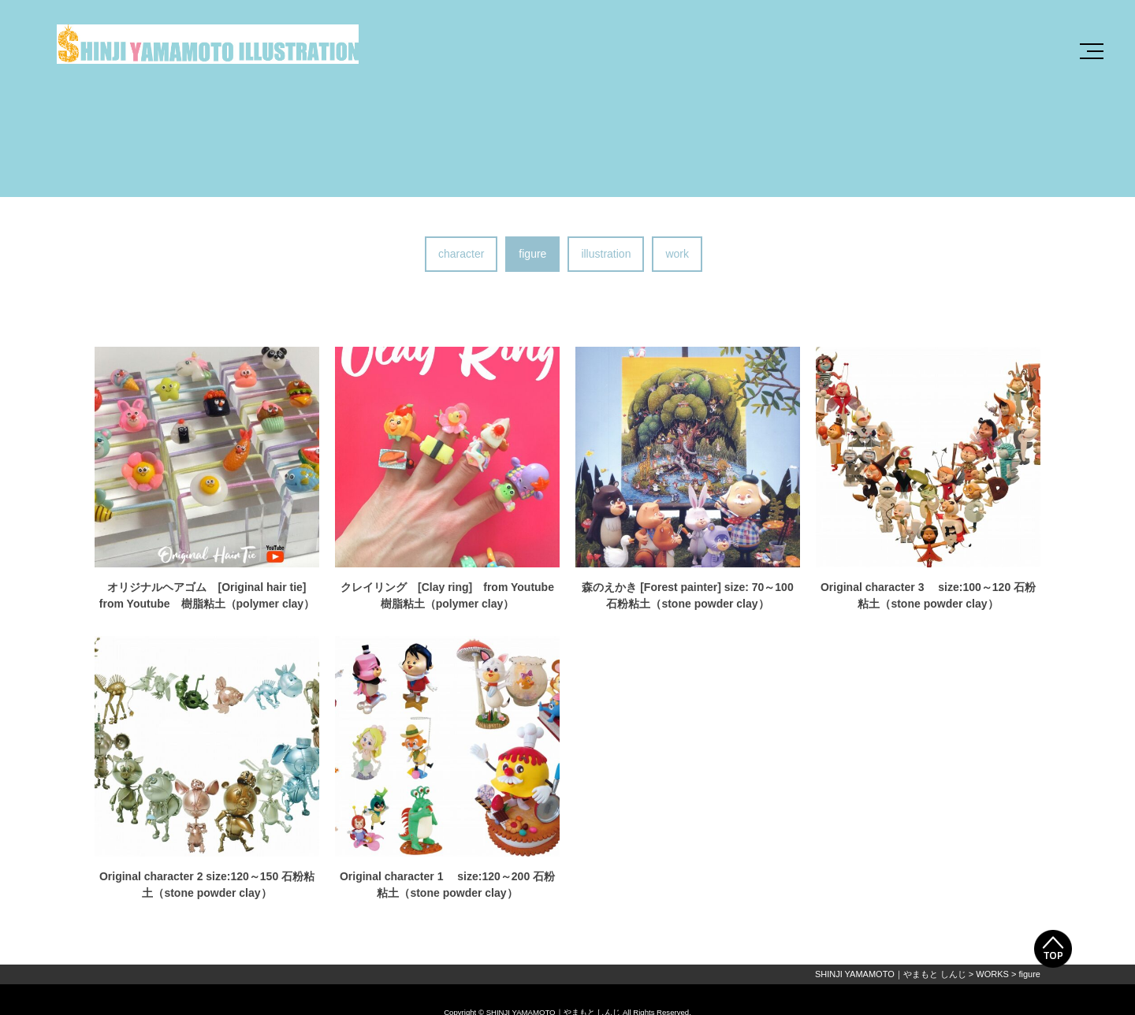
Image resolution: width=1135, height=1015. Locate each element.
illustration (606, 253)
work (677, 253)
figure (532, 253)
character (461, 253)
